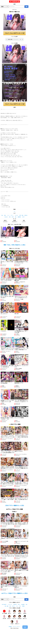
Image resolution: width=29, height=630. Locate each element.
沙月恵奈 (11, 622)
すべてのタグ (4, 604)
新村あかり (9, 617)
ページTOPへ (25, 627)
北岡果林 (24, 612)
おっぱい (16, 215)
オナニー (12, 215)
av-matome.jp (14, 1)
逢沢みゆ (9, 612)
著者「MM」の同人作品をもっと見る (14, 245)
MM (14, 211)
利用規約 (10, 626)
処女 (2, 215)
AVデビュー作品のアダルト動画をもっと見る (14, 593)
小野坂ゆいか (17, 622)
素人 (20, 606)
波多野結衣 (20, 617)
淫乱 (15, 216)
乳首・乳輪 (21, 215)
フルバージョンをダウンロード (14, 33)
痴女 (5, 215)
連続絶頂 (19, 216)
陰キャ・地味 (11, 216)
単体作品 (15, 604)
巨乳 (26, 604)
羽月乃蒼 (4, 617)
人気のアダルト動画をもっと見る (14, 505)
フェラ (8, 215)
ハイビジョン (10, 604)
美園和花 (19, 612)
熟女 (10, 606)
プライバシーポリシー (16, 626)
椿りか (14, 612)
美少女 (13, 606)
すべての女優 (4, 612)
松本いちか (14, 617)
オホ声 (23, 216)
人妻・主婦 (6, 606)
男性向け (26, 215)
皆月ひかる (25, 617)
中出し (19, 604)
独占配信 (22, 604)
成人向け (6, 216)
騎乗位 (23, 606)
